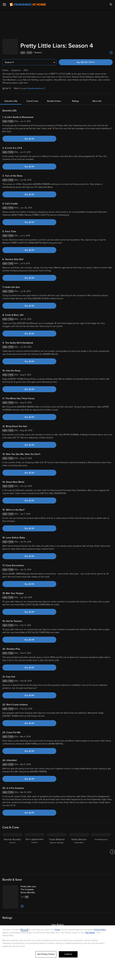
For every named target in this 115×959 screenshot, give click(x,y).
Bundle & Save (54, 98)
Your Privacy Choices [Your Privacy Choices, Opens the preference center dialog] (46, 954)
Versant (24, 929)
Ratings (75, 98)
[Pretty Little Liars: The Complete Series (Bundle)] (38, 886)
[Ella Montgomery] (101, 849)
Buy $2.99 (29, 136)
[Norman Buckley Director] (12, 849)
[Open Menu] (4, 4)
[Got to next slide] (112, 849)
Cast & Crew (32, 98)
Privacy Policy (100, 929)
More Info (97, 98)
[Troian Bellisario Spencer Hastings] (57, 849)
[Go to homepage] (27, 4)
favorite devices (36, 85)
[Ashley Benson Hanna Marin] (79, 849)
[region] (57, 942)
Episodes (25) (10, 98)
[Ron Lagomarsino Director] (35, 849)
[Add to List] (111, 49)
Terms (57, 929)
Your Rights (90, 932)
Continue (68, 954)
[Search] (111, 4)
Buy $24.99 (91, 59)
